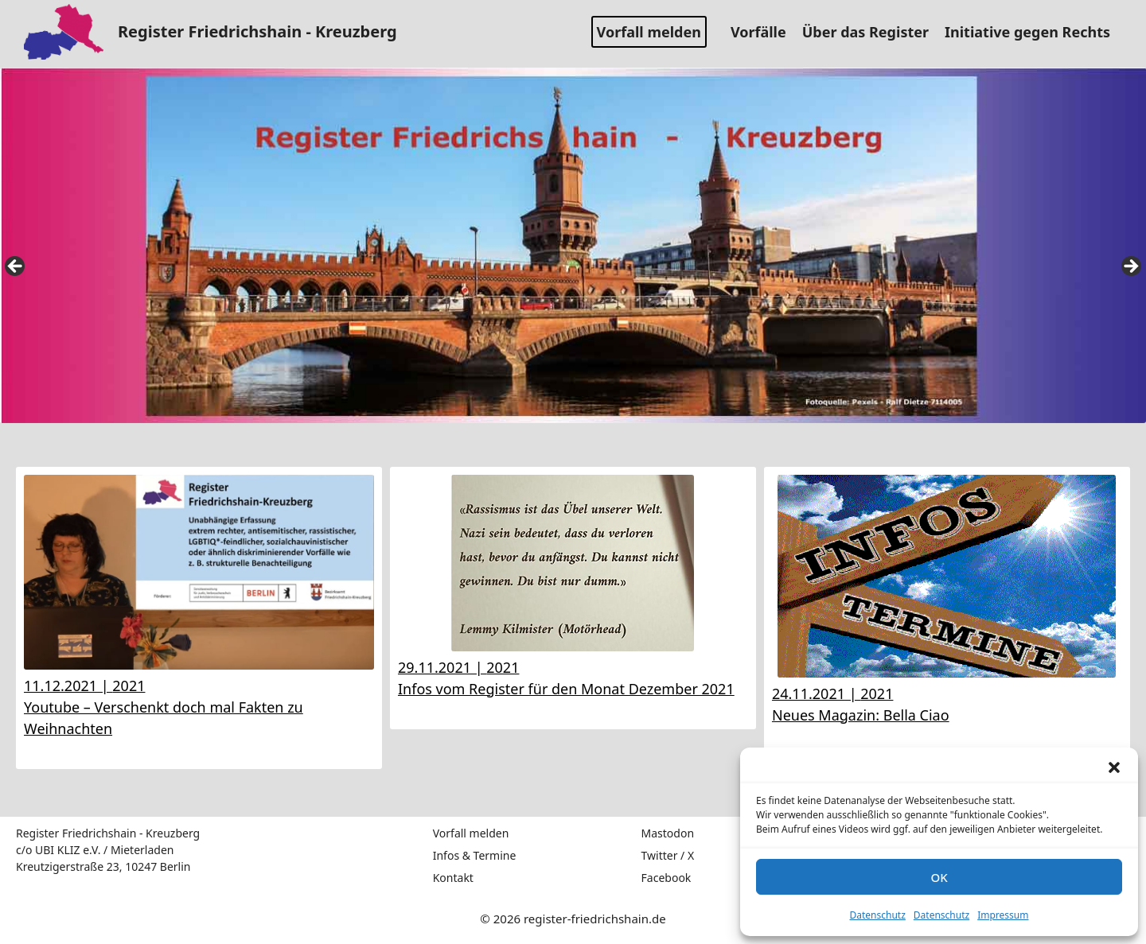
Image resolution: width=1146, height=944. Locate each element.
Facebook (666, 877)
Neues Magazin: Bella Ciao (860, 715)
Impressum (1002, 915)
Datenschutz (878, 915)
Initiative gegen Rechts (1033, 31)
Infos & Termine (474, 855)
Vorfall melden (649, 31)
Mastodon (668, 833)
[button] (1114, 767)
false (16, 267)
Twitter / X (668, 855)
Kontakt (453, 877)
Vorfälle (764, 31)
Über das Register (871, 31)
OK (938, 877)
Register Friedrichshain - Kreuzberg (257, 31)
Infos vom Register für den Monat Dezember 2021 (566, 688)
